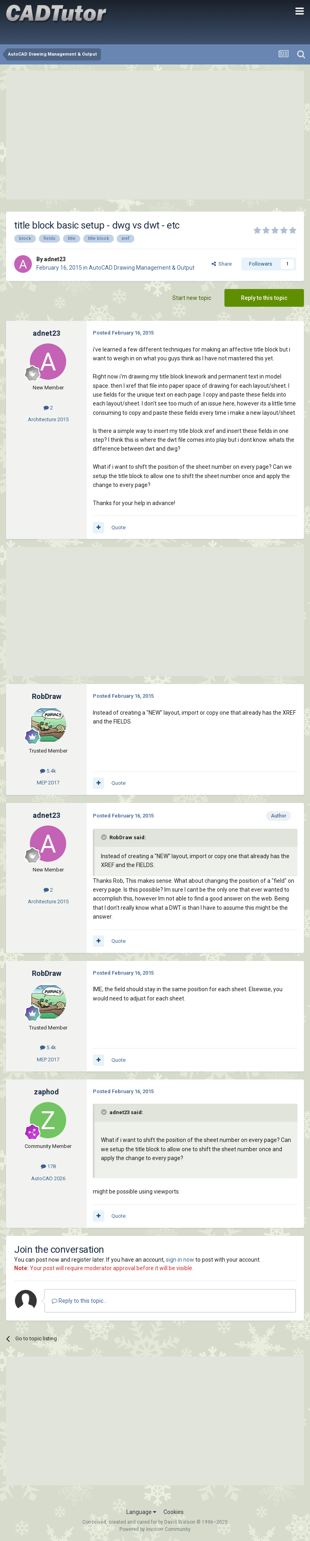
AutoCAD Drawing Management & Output (142, 267)
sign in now (180, 1259)
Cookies (173, 1512)
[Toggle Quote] (104, 837)
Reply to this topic (264, 298)
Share (222, 264)
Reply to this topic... (79, 1301)
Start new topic (191, 298)
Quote (118, 527)
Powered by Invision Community (155, 1529)
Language (141, 1512)
